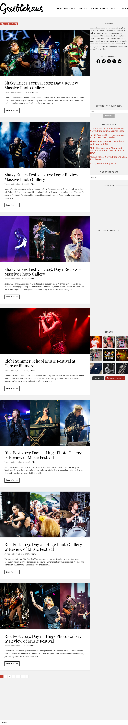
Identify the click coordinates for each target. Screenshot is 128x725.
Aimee (35, 92)
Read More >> (12, 110)
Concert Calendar (99, 8)
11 (23, 676)
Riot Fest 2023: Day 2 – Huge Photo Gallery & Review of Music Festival (43, 546)
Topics (83, 8)
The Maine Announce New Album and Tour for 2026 (107, 142)
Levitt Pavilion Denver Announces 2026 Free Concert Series (107, 136)
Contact (124, 8)
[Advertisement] (45, 698)
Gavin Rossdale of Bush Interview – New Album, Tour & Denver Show (108, 129)
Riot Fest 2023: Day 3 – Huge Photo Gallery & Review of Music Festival (43, 455)
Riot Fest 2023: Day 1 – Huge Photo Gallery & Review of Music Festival (42, 638)
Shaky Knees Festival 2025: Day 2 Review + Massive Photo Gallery (42, 177)
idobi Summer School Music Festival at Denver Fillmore (39, 363)
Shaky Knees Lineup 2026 (103, 163)
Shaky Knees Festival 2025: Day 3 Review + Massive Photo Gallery (42, 85)
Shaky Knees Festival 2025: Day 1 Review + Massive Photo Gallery (42, 271)
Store (114, 8)
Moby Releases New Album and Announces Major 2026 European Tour (107, 150)
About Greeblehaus (66, 8)
